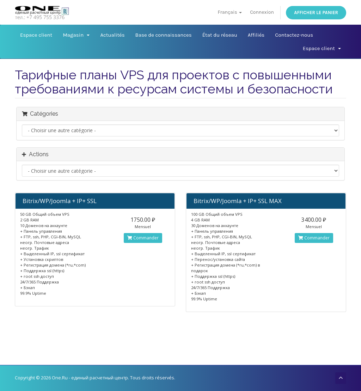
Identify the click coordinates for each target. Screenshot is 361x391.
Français (229, 12)
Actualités (112, 35)
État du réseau (219, 35)
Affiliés (256, 35)
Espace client (36, 35)
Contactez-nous (294, 35)
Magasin (76, 35)
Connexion (262, 12)
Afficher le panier (316, 12)
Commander (143, 238)
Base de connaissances (163, 35)
